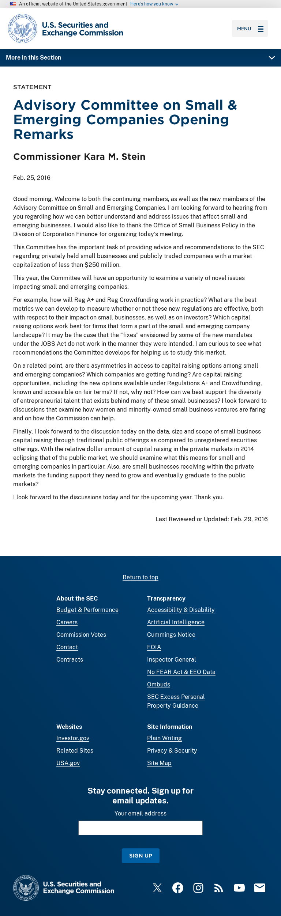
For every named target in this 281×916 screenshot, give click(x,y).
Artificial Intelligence (176, 622)
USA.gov (68, 763)
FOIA (154, 647)
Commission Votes (81, 634)
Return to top (140, 577)
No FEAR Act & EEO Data (181, 672)
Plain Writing (164, 738)
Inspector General (171, 659)
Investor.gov (72, 738)
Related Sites (74, 750)
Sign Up (140, 855)
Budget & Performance (87, 609)
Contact (67, 647)
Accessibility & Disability (181, 609)
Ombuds (158, 684)
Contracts (69, 659)
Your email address (140, 813)
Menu (250, 28)
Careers (67, 622)
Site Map (159, 763)
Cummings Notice (171, 634)
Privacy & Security (172, 750)
